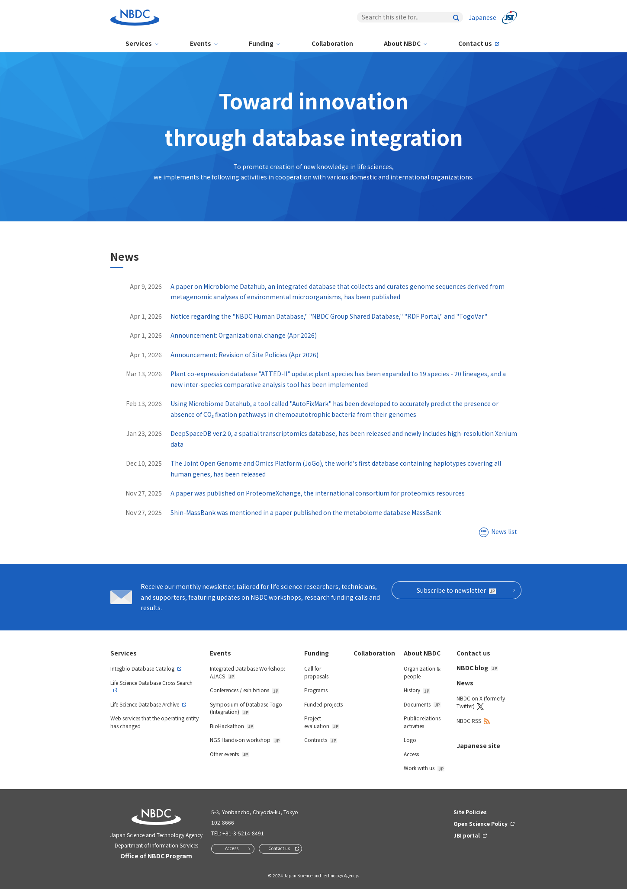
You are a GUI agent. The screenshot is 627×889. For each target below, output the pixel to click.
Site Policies (470, 811)
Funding (261, 43)
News (465, 682)
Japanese (482, 17)
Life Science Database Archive (144, 704)
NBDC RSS (469, 720)
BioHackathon (232, 725)
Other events (229, 754)
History (417, 690)
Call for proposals (316, 672)
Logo (410, 739)
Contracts (320, 739)
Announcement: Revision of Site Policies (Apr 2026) (244, 354)
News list (504, 531)
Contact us (475, 43)
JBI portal (466, 835)
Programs (316, 690)
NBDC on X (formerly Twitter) (481, 702)
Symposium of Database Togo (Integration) (246, 708)
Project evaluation (321, 721)
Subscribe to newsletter (456, 590)
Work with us (424, 767)
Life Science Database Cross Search (151, 682)
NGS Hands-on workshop (245, 739)
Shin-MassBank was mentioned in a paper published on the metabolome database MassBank (305, 512)
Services (138, 43)
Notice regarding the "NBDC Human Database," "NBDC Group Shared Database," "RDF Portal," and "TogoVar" (328, 316)
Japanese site (478, 745)
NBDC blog (477, 667)
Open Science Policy (480, 823)
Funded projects (323, 704)
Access (411, 754)
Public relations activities (422, 721)
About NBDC (402, 43)
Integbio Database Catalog (142, 668)
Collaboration (332, 43)
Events (200, 43)
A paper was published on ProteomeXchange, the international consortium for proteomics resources (317, 493)
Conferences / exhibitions (244, 690)
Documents (422, 704)
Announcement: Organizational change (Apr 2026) (243, 335)
